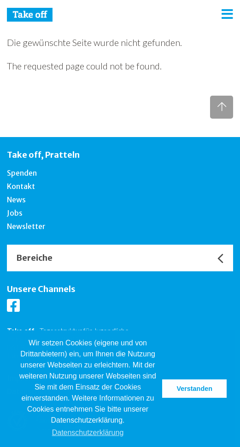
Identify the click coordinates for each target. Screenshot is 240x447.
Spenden (22, 173)
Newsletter (26, 226)
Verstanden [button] (194, 388)
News (16, 199)
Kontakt (21, 186)
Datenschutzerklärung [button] (88, 432)
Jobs (15, 213)
